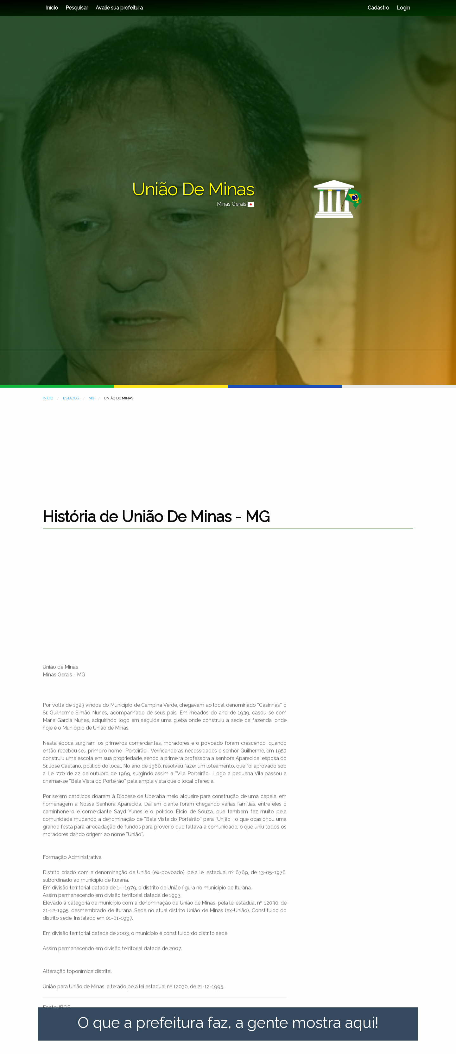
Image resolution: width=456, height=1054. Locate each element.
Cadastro (378, 8)
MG (91, 398)
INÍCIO (48, 398)
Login (403, 8)
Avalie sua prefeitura (119, 8)
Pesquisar (77, 8)
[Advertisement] (228, 450)
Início (52, 8)
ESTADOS (71, 398)
